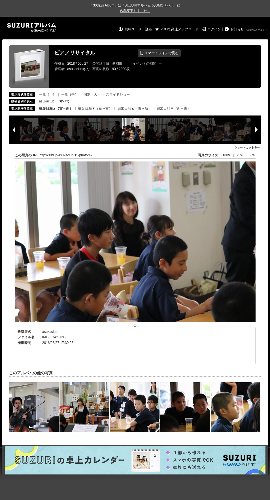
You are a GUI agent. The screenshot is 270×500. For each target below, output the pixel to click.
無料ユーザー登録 (138, 29)
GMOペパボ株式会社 (257, 30)
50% (251, 155)
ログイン (214, 29)
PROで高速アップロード (179, 29)
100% (227, 155)
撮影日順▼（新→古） (95, 108)
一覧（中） (69, 94)
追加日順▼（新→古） (174, 108)
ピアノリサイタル (74, 53)
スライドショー (118, 94)
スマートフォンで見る (159, 53)
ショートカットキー (247, 147)
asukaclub (46, 101)
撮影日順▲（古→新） (56, 108)
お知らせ (237, 29)
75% (240, 155)
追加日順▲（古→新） (135, 108)
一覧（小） (47, 94)
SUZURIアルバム (31, 27)
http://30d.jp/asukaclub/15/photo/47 (66, 155)
